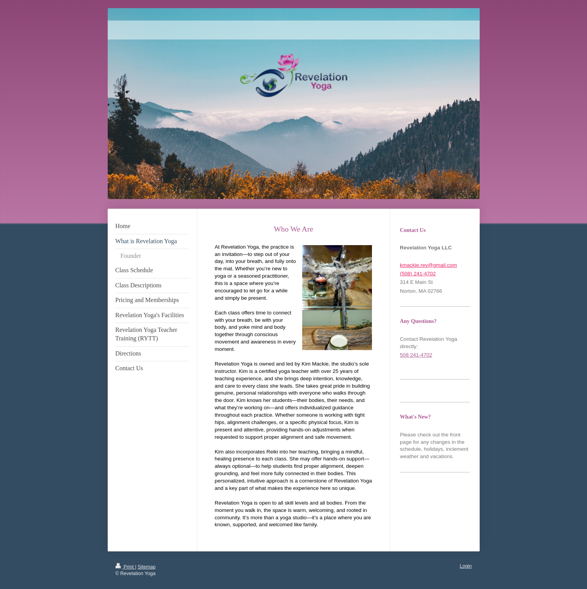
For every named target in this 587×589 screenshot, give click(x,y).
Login (466, 566)
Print (125, 567)
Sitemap (146, 567)
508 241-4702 (416, 355)
